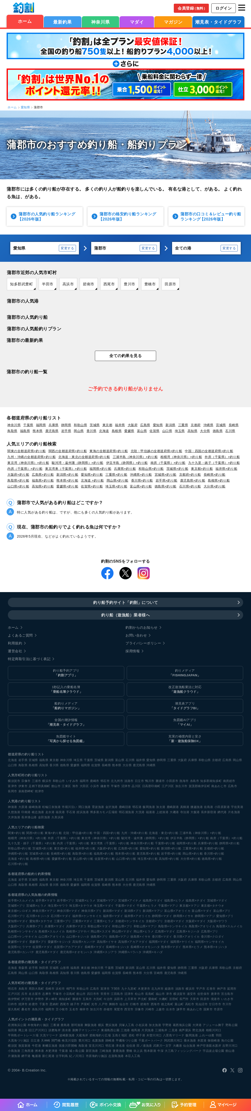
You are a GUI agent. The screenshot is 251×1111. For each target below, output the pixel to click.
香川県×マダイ (162, 936)
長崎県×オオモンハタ (145, 946)
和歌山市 (59, 780)
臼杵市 (12, 1004)
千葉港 (63, 1050)
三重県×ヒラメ (104, 921)
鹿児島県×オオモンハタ (76, 952)
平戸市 (200, 988)
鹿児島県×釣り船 (192, 480)
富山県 (142, 431)
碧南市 (88, 284)
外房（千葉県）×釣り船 (222, 457)
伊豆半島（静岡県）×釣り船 (127, 463)
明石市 (105, 780)
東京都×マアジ (189, 905)
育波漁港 (98, 806)
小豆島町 (69, 993)
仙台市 (124, 1004)
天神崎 (45, 1040)
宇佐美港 (237, 806)
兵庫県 (54, 425)
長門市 (184, 999)
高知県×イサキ (107, 941)
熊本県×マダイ (171, 946)
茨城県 (95, 425)
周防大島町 (36, 988)
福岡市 (84, 780)
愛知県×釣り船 (92, 474)
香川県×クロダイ (212, 936)
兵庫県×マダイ (55, 926)
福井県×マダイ (113, 916)
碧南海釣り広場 (100, 1035)
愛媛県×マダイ (18, 941)
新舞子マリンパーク (86, 1030)
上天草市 (130, 999)
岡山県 (79, 431)
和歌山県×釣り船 (151, 469)
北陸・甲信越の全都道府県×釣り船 (156, 451)
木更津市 (144, 988)
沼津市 (126, 786)
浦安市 (191, 993)
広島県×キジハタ (188, 931)
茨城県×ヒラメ (36, 905)
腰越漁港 (196, 806)
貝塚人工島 (126, 1025)
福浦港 (150, 812)
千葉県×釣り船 (165, 843)
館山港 (230, 1050)
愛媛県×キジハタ (59, 941)
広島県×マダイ (165, 931)
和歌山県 (80, 425)
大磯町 (163, 999)
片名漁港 (234, 812)
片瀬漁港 (14, 1056)
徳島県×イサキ (140, 936)
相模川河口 (213, 1030)
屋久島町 (14, 1009)
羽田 (219, 1035)
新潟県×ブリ (132, 910)
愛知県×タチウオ (41, 921)
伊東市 (23, 786)
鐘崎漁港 (35, 806)
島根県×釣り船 (219, 480)
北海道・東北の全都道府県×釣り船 (84, 457)
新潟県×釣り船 (67, 474)
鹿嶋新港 (173, 806)
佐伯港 (131, 1045)
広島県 (145, 425)
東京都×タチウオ (212, 905)
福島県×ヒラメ (174, 900)
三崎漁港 (105, 1050)
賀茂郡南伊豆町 (199, 786)
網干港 (26, 1056)
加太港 (160, 806)
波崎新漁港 (67, 1035)
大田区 (84, 786)
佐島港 (208, 806)
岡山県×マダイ (122, 931)
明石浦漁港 (126, 812)
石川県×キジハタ (38, 916)
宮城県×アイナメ (129, 900)
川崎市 (149, 1009)
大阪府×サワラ (217, 921)
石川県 (230, 431)
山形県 (64, 967)
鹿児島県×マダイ (47, 952)
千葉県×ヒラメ (147, 905)
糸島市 (194, 780)
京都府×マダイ (174, 921)
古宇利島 (62, 1056)
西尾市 (109, 284)
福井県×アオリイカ (137, 916)
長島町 (149, 993)
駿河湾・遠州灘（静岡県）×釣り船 (77, 463)
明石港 (137, 806)
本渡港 (202, 1040)
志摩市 (46, 993)
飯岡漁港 (149, 806)
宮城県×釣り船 (165, 474)
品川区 (136, 786)
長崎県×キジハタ (117, 946)
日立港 (35, 1040)
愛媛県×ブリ (38, 941)
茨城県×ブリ (16, 905)
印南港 (26, 812)
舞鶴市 (113, 1004)
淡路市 (129, 780)
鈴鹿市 (33, 1004)
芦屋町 (85, 1004)
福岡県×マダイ (159, 941)
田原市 (170, 284)
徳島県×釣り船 (165, 486)
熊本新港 (150, 1050)
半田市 (47, 284)
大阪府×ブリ (16, 926)
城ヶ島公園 (77, 1050)
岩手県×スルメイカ (21, 900)
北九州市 (117, 780)
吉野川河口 (230, 1045)
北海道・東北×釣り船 (163, 833)
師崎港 (110, 1040)
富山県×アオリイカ (177, 910)
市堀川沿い (69, 806)
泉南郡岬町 (26, 791)
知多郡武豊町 (21, 284)
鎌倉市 (105, 786)
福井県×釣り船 (226, 469)
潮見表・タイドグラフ (218, 22)
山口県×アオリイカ (51, 936)
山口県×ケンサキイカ (22, 936)
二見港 (173, 1030)
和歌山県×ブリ (122, 926)
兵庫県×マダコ (76, 926)
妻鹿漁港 (119, 1050)
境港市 (215, 999)
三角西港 (27, 1050)
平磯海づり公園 (126, 1040)
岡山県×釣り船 (117, 480)
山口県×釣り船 (18, 486)
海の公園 (227, 1040)
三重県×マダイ (82, 921)
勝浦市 (160, 780)
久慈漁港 (14, 812)
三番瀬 (55, 1025)
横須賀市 (14, 780)
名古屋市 (35, 993)
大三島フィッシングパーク (183, 1050)
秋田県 (44, 967)
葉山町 (179, 1004)
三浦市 (36, 780)
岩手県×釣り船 (166, 480)
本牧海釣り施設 (38, 1025)
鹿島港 (65, 1025)
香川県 (92, 431)
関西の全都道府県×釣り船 (68, 451)
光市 (94, 1004)
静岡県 (66, 425)
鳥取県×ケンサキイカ (173, 926)
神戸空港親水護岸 (209, 1045)
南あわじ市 (219, 786)
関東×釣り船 (16, 833)
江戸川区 (168, 786)
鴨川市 (149, 780)
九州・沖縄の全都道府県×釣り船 (31, 457)
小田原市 (172, 780)
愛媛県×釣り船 (67, 486)
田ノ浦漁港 (144, 1045)
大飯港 (195, 812)
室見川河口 (96, 1045)
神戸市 (221, 988)
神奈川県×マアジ (44, 910)
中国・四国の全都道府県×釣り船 (209, 451)
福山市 (160, 993)
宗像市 (26, 780)
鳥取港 (83, 1045)
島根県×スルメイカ (51, 931)
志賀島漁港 (116, 1056)
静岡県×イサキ (183, 916)
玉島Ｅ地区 (119, 1035)
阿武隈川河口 (173, 1040)
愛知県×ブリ (224, 916)
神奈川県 (100, 22)
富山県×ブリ (221, 910)
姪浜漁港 (82, 812)
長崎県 (234, 425)
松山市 (139, 993)
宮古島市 (227, 993)
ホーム (25, 21)
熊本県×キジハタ (215, 946)
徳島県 (218, 431)
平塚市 (115, 786)
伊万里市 (27, 999)
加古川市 (181, 786)
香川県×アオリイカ (186, 936)
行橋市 (134, 1004)
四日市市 (93, 993)
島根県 (117, 431)
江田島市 (117, 993)
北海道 (104, 431)
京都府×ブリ (154, 921)
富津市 (12, 786)
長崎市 (50, 988)
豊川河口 (84, 1040)
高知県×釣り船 (43, 486)
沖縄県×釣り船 (141, 474)
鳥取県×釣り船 (18, 480)
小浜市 (94, 786)
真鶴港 (184, 806)
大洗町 (97, 999)
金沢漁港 (111, 806)
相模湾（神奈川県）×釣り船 (181, 457)
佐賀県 (155, 431)
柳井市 (84, 1009)
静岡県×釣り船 (229, 843)
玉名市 (73, 1009)
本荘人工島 (132, 1056)
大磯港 (174, 812)
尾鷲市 (118, 1009)
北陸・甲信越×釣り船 (77, 833)
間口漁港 (84, 806)
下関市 (115, 988)
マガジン (173, 22)
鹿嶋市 (94, 780)
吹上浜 (138, 1050)
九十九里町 (129, 988)
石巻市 (211, 988)
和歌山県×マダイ (99, 926)
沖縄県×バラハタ (129, 952)
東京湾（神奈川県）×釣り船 (28, 463)
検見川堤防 (69, 1040)
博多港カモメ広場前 (104, 812)
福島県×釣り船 (43, 480)
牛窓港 (36, 1045)
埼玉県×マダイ (104, 905)
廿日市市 (215, 1004)
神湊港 (12, 806)
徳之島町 (167, 1004)
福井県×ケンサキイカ (87, 916)
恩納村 (54, 1004)
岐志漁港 (38, 812)
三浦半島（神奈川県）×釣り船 (135, 457)
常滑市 (105, 993)
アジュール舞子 (213, 1025)
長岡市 (12, 791)
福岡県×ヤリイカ (182, 941)
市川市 (227, 1004)
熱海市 (184, 780)
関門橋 (56, 1040)
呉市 (24, 993)
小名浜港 (141, 1025)
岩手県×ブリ (65, 900)
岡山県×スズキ (101, 931)
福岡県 (41, 425)
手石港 (70, 812)
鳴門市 (70, 988)
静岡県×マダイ (162, 916)
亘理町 (173, 999)
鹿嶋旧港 (125, 806)
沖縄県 (208, 425)
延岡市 (232, 988)
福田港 (12, 1030)
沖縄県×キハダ (153, 952)
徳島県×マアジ (119, 936)
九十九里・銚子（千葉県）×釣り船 (214, 463)
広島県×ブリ (209, 931)
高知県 (193, 431)
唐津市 (215, 993)
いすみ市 (72, 780)
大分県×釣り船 (215, 486)
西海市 (155, 1004)
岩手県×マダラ (46, 900)
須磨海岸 (54, 1030)
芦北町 (142, 999)
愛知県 (25, 107)
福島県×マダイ (153, 900)
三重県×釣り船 (116, 474)
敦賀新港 (24, 1045)
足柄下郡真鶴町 (39, 786)
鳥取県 (12, 431)
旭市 (75, 786)
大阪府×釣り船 (18, 474)
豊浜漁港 (111, 1025)
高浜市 (68, 284)
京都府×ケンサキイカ (130, 921)
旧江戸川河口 (38, 1030)
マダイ (137, 22)
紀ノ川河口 (77, 1056)
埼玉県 (180, 431)
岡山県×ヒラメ (144, 931)
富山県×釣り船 (141, 486)
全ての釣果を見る (125, 356)
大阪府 (133, 425)
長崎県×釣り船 (215, 474)
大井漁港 (14, 817)
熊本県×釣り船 (67, 480)
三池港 (125, 1030)
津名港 (120, 1045)
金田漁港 (44, 817)
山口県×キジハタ (77, 936)
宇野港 (167, 1025)
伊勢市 (39, 999)
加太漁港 (155, 1025)
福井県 (120, 425)
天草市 (194, 999)
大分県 (205, 431)
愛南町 (153, 999)
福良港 (60, 812)
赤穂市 (108, 1009)
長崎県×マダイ (95, 946)
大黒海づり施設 (18, 1040)
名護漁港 (98, 1040)
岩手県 (66, 431)
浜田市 (118, 999)
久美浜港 (57, 817)
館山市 (56, 786)
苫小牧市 (62, 1009)
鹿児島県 (52, 431)
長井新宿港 (208, 812)
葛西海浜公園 (182, 1025)
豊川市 (129, 284)
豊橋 (129, 1050)
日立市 (139, 780)
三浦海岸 (161, 1030)
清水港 (66, 1030)
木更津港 (51, 1050)
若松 (132, 1035)
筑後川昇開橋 (68, 1045)
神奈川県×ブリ (91, 910)
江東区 (66, 786)
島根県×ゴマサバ (77, 931)
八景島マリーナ (174, 1035)
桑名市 (26, 1009)
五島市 (87, 999)
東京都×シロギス (19, 910)
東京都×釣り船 (202, 469)
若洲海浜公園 (17, 1025)
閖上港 (23, 1030)
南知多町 (65, 999)
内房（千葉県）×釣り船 (24, 469)
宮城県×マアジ (107, 900)
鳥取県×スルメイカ (229, 926)
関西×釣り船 (34, 833)
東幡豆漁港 (50, 1045)
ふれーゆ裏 (206, 1035)
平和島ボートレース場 (23, 1035)
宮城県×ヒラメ (85, 900)
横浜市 (46, 780)
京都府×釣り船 (190, 474)
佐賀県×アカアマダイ (68, 946)
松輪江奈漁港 (51, 806)
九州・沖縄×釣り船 (134, 833)
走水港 (50, 812)
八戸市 (103, 1004)
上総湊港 (162, 812)
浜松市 (60, 988)
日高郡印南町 (151, 786)
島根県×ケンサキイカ (22, 931)
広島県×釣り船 (43, 474)
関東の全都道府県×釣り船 (26, 451)
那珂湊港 (77, 1025)
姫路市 (169, 988)
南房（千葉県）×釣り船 (168, 463)
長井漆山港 (29, 817)
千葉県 (28, 425)
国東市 (208, 1009)
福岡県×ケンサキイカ (209, 941)
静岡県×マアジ (205, 916)
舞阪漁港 (91, 1025)
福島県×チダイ (196, 900)
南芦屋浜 (185, 1030)
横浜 (101, 1025)
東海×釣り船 (53, 833)
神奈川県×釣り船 (142, 843)
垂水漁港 (190, 1040)
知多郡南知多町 (211, 780)
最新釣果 (62, 22)
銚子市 (75, 1004)
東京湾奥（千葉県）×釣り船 (66, 469)
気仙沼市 (201, 1004)
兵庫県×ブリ (34, 926)
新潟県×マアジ (153, 910)
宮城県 (221, 425)
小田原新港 (222, 806)
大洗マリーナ (49, 1035)
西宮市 (129, 1009)
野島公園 (232, 1025)
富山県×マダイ (202, 910)
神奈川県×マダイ (68, 910)
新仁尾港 (48, 1056)
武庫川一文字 (162, 1045)
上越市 (160, 1009)
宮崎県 (158, 973)
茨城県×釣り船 (177, 469)
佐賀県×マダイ (42, 946)
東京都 (107, 425)
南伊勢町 (14, 999)
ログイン (223, 8)
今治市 (108, 999)
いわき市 (227, 999)
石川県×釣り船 (190, 486)
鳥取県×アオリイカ (202, 926)
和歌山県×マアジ (145, 926)
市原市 (218, 1009)
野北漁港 (198, 1030)
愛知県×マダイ (18, 921)
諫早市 (181, 1009)
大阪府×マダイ (196, 921)
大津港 (197, 1025)
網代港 (222, 812)
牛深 (160, 1050)
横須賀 (12, 1045)
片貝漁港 (147, 1030)
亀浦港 (36, 1056)
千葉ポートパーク (150, 1040)
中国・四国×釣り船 (107, 833)
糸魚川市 (38, 1009)
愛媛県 (129, 431)
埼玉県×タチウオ (80, 905)
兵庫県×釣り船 (125, 469)
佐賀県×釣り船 (92, 486)
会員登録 (192, 8)
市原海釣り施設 (96, 1056)
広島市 (232, 786)
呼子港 (140, 1035)
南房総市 (229, 780)
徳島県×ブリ (99, 936)
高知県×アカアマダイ (133, 941)
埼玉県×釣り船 (116, 486)
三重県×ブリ (62, 921)
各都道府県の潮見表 (23, 962)
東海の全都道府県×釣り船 (108, 451)
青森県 (23, 967)
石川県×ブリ (16, 916)
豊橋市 (150, 284)
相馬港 (135, 1030)
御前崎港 (214, 1040)
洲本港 (39, 1050)
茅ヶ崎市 (51, 999)
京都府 (196, 425)
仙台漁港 (189, 1045)
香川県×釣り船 (142, 480)
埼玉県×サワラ (58, 905)
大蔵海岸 (82, 1035)
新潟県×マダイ (113, 910)
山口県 (167, 431)
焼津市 (39, 791)
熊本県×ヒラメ (193, 946)
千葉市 (44, 1004)
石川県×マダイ (61, 916)
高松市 (189, 1004)
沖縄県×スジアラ (105, 952)
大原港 (23, 806)
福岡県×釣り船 (100, 469)
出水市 (170, 1009)
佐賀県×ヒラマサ (19, 946)
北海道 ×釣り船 (92, 480)
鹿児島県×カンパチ (21, 952)
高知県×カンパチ (84, 941)
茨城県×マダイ (217, 900)
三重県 (183, 425)
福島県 (25, 431)
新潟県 (170, 425)
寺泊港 (184, 812)
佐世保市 (203, 993)
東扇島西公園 (110, 1030)
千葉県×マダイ (125, 905)
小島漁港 (14, 1050)
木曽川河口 (154, 1035)
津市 (169, 993)
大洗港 (140, 812)
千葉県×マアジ (168, 905)
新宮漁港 (92, 1050)
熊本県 (38, 431)
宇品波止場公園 (213, 1050)
